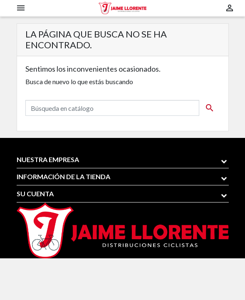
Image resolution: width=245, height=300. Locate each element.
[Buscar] (112, 108)
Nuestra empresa (48, 159)
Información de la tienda (63, 176)
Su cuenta (35, 194)
